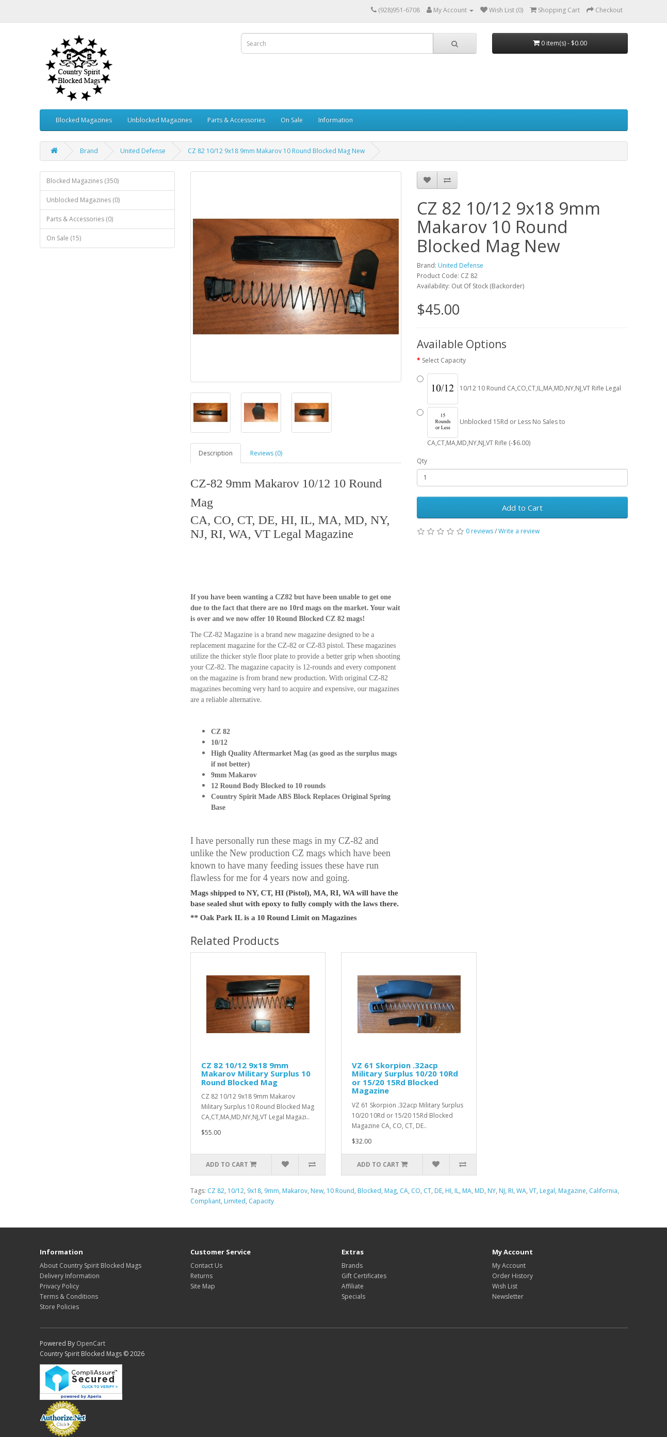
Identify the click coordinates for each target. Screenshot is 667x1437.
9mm (271, 1190)
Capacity (261, 1201)
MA (466, 1190)
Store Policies (59, 1306)
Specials (353, 1296)
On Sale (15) (63, 238)
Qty (422, 460)
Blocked (369, 1190)
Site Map (202, 1286)
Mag (390, 1190)
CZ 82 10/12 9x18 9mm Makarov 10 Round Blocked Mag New (276, 150)
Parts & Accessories (236, 120)
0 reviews (479, 531)
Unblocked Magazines (159, 120)
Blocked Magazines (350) (82, 180)
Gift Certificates (363, 1275)
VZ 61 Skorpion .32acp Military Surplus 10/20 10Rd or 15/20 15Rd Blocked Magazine (405, 1078)
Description (216, 453)
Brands (352, 1265)
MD (479, 1190)
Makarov (294, 1190)
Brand (89, 150)
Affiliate (352, 1286)
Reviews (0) (266, 453)
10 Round (340, 1190)
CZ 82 (215, 1190)
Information (335, 120)
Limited (235, 1201)
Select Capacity (444, 360)
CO (415, 1190)
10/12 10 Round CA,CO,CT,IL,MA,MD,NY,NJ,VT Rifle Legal (519, 388)
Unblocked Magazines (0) (83, 199)
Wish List (504, 1286)
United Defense (143, 150)
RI (510, 1190)
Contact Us (206, 1265)
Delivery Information (70, 1275)
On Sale (292, 120)
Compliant (205, 1201)
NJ (502, 1190)
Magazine (572, 1190)
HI (448, 1190)
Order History (512, 1275)
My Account (509, 1265)
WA (521, 1190)
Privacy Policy (59, 1286)
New (317, 1190)
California (603, 1190)
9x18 (254, 1190)
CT (427, 1190)
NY (491, 1190)
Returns (201, 1275)
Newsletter (508, 1296)
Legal (547, 1190)
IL (456, 1190)
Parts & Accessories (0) (79, 219)
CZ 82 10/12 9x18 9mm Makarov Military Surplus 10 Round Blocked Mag (256, 1073)
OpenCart (90, 1343)
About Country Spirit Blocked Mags (90, 1265)
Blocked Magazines (84, 120)
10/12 (235, 1190)
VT (532, 1190)
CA (404, 1190)
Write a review (519, 531)
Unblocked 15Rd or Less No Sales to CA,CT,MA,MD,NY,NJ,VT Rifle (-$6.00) (491, 427)
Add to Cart (522, 507)
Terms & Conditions (69, 1296)
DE (438, 1190)
